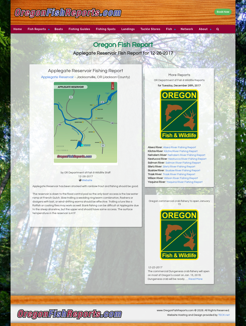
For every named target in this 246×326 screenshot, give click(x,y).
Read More (196, 279)
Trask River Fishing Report (179, 174)
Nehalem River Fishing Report (186, 155)
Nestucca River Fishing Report (187, 159)
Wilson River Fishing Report (181, 178)
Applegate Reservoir (57, 77)
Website (87, 180)
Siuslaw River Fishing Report (182, 170)
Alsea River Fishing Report (179, 147)
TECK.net (224, 315)
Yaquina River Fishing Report (184, 182)
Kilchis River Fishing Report (181, 151)
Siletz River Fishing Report (179, 166)
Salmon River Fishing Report (183, 162)
